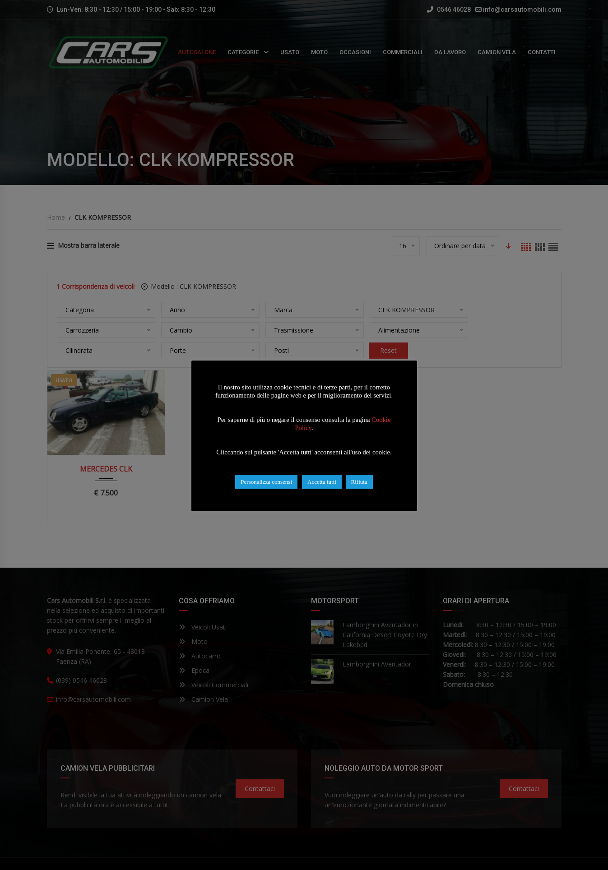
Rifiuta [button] (359, 481)
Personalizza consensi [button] (266, 481)
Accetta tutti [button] (321, 481)
